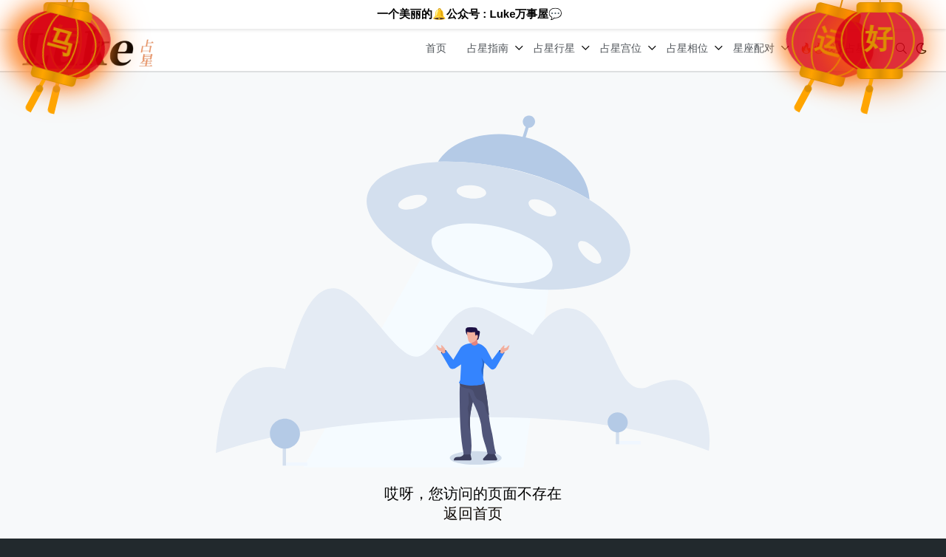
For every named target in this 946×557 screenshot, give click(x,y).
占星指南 (487, 48)
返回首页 (473, 513)
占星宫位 (621, 48)
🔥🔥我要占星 (833, 48)
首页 (436, 48)
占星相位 (687, 48)
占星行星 (554, 48)
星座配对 (754, 48)
